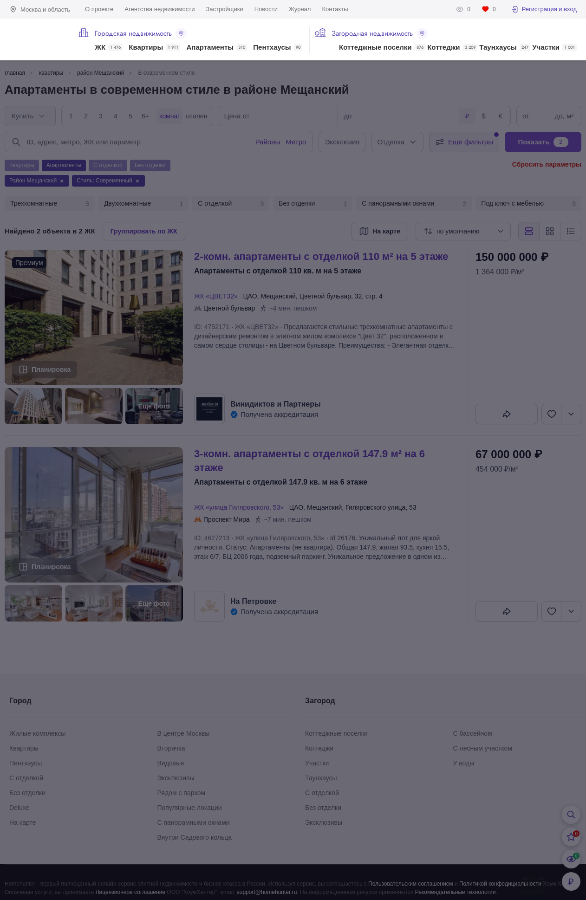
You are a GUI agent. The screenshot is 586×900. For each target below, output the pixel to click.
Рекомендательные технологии (455, 892)
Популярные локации (189, 807)
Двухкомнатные (143, 203)
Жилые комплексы (37, 733)
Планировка (51, 369)
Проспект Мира (226, 519)
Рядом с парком (181, 792)
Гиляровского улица (375, 507)
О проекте (99, 9)
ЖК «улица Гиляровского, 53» (240, 507)
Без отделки (313, 203)
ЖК (109, 47)
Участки (554, 47)
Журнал (300, 9)
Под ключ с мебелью (528, 203)
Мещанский (277, 296)
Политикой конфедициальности (500, 884)
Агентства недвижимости (159, 9)
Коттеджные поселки (382, 47)
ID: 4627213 (211, 538)
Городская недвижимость (141, 33)
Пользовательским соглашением (410, 884)
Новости (266, 9)
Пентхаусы (277, 47)
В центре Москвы (183, 733)
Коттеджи (452, 47)
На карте (22, 822)
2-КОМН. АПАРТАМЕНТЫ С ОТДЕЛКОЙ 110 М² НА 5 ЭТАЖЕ (321, 256)
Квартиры (154, 47)
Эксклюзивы (176, 778)
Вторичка (171, 748)
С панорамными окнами (414, 203)
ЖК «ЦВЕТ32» (217, 296)
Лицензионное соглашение (130, 892)
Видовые (170, 763)
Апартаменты (217, 47)
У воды (464, 763)
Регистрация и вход (544, 9)
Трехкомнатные (49, 203)
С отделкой (231, 203)
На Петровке (253, 601)
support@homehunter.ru (267, 892)
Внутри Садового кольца (194, 837)
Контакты (335, 9)
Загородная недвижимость (380, 33)
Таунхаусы (504, 47)
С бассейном (472, 733)
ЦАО (250, 296)
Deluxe (19, 807)
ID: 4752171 (211, 326)
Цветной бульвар (325, 296)
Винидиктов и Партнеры (275, 404)
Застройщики (224, 9)
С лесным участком (482, 748)
